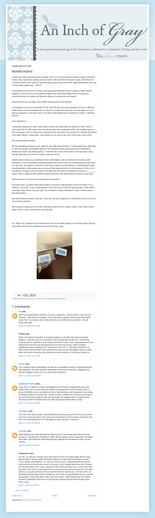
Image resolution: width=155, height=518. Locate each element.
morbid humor (40, 299)
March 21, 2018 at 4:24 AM (29, 403)
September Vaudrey (27, 384)
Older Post (92, 496)
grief (27, 299)
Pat (20, 312)
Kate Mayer (23, 411)
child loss (22, 299)
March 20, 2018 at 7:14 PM (29, 356)
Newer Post (17, 496)
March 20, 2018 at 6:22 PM (29, 326)
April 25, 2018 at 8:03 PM (29, 485)
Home (54, 496)
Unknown (23, 431)
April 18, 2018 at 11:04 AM (29, 445)
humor (32, 299)
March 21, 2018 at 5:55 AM (29, 423)
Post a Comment (22, 490)
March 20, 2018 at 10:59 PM (30, 376)
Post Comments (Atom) (32, 500)
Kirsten (22, 364)
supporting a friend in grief (55, 299)
